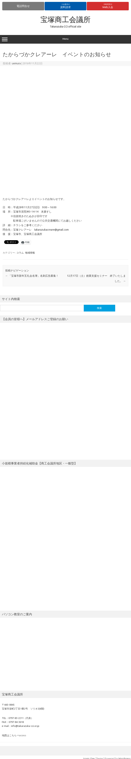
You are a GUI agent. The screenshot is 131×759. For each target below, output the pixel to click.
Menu (65, 39)
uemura (16, 63)
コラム (20, 252)
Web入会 (107, 6)
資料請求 (65, 6)
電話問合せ (23, 6)
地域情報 (30, 252)
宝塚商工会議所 (65, 19)
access (22, 735)
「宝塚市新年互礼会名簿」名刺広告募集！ (32, 275)
